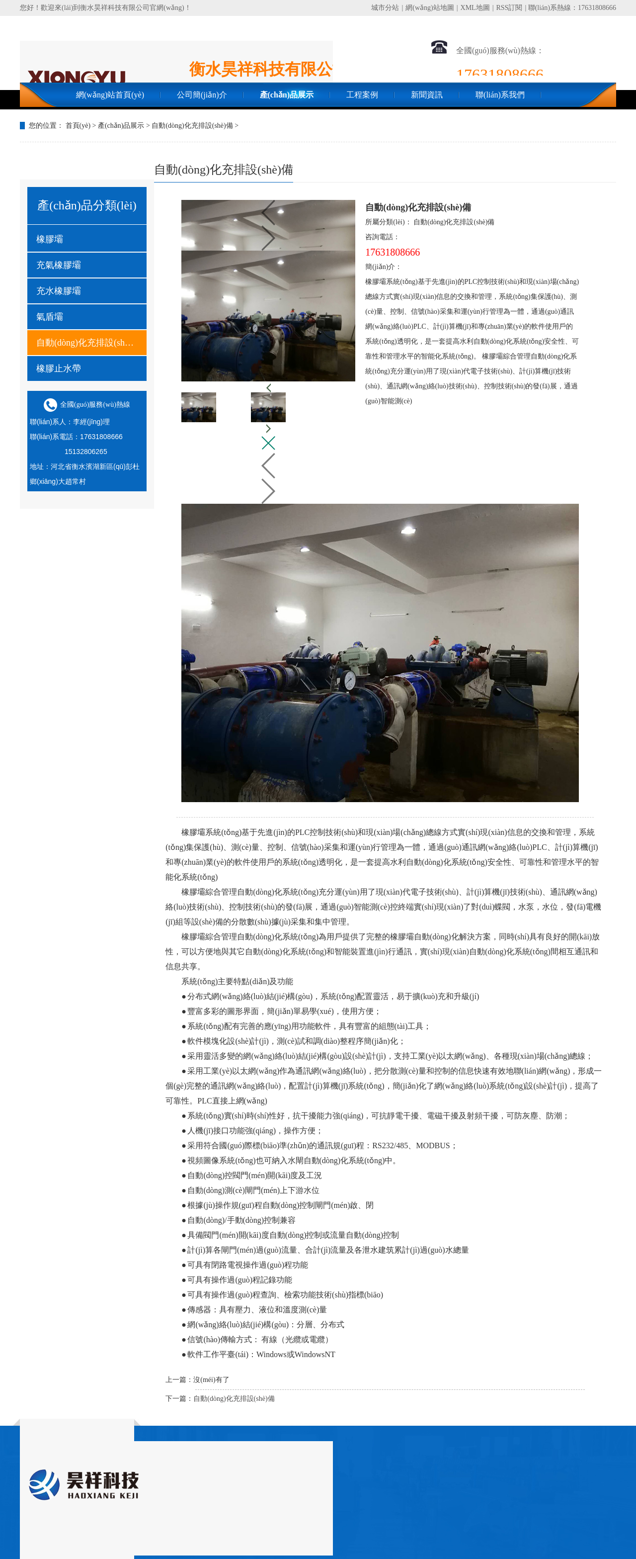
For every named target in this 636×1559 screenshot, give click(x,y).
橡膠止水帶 (58, 368)
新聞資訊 (427, 95)
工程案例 (362, 95)
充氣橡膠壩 (58, 265)
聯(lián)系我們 (500, 95)
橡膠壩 (49, 239)
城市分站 (385, 7)
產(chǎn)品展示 (287, 95)
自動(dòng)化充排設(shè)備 (192, 125)
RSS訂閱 (509, 7)
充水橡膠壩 (58, 291)
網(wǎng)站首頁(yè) (110, 95)
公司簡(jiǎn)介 (202, 95)
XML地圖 (475, 7)
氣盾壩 (49, 317)
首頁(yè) (78, 125)
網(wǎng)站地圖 (429, 7)
